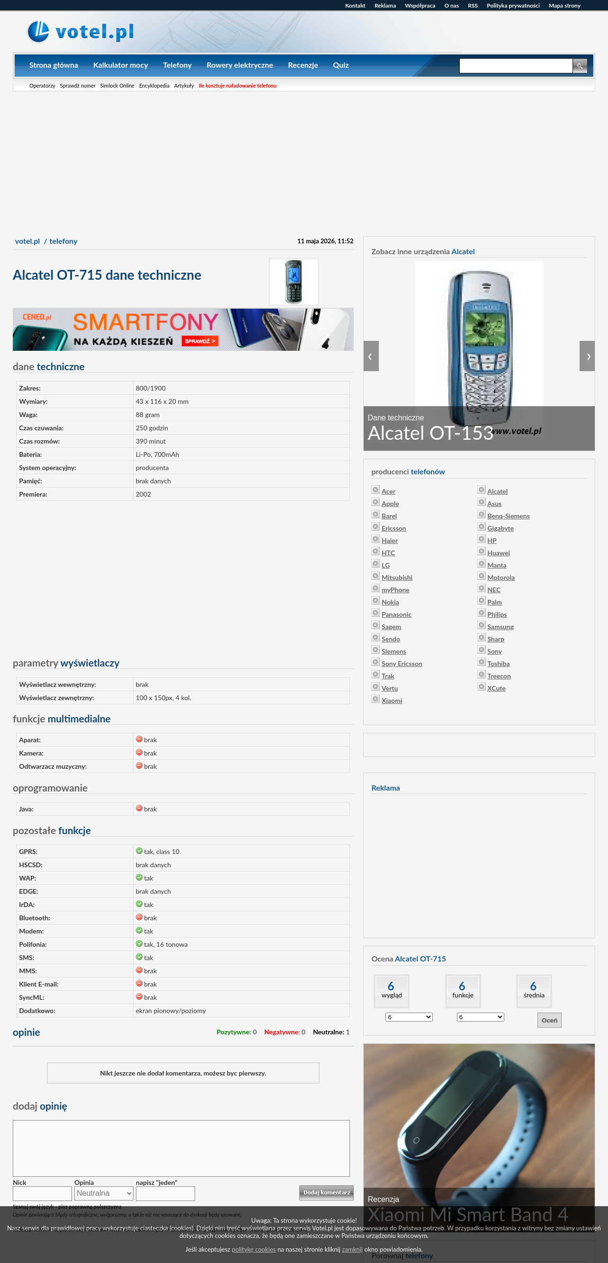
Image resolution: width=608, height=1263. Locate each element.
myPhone (396, 590)
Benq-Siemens (508, 516)
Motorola (501, 577)
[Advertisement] (304, 162)
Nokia (390, 602)
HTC (388, 553)
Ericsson (394, 528)
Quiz (341, 64)
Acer (388, 491)
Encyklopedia (154, 85)
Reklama (385, 5)
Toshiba (498, 663)
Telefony (177, 64)
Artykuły (184, 85)
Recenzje (303, 64)
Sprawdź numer (78, 85)
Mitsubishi (397, 577)
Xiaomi (392, 700)
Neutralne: (328, 1032)
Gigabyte (500, 528)
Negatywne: (282, 1032)
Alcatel (497, 491)
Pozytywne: (233, 1032)
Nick (19, 1182)
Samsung (500, 627)
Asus (494, 503)
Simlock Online (117, 85)
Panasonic (396, 614)
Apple (390, 503)
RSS (473, 5)
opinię (40, 1106)
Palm (494, 602)
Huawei (498, 553)
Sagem (391, 627)
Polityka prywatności (513, 5)
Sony (494, 651)
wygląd (392, 995)
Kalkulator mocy (120, 64)
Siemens (394, 651)
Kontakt (355, 5)
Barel (389, 516)
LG (386, 565)
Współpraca (420, 5)
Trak (388, 676)
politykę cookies (254, 1249)
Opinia (84, 1182)
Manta (496, 565)
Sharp (495, 639)
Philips (497, 614)
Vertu (390, 688)
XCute (496, 688)
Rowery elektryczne (239, 64)
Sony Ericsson (402, 663)
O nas (451, 5)
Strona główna (53, 64)
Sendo (391, 639)
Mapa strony (565, 5)
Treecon (499, 676)
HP (491, 540)
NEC (494, 590)
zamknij (352, 1249)
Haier (390, 540)
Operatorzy (42, 85)
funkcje (463, 995)
